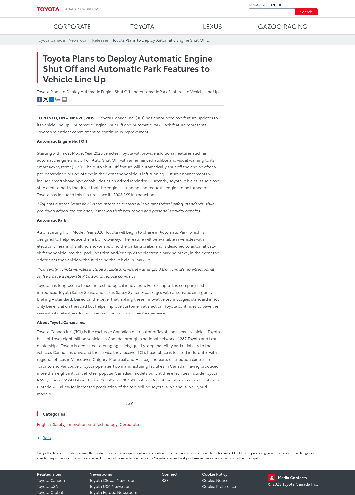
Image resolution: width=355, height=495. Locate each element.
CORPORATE (72, 26)
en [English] (273, 4)
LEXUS (212, 26)
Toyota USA (47, 486)
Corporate (129, 424)
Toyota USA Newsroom (110, 486)
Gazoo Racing (283, 26)
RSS (165, 480)
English (44, 424)
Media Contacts (292, 477)
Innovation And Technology (91, 424)
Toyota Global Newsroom (113, 480)
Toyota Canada (51, 480)
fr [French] (279, 4)
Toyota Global (50, 492)
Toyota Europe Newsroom (113, 492)
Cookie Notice (215, 480)
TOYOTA (142, 26)
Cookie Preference (219, 486)
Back (47, 437)
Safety (58, 424)
